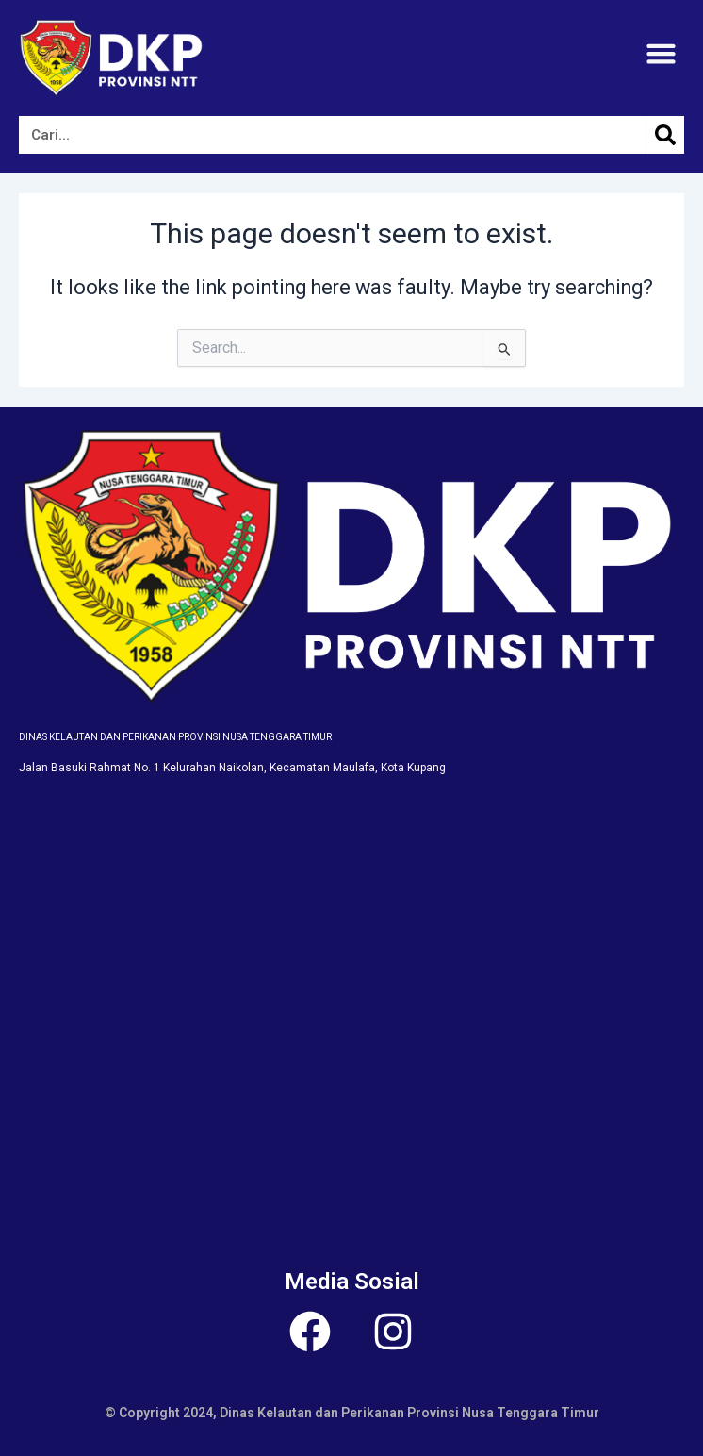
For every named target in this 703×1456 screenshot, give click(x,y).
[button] (660, 53)
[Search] (665, 135)
